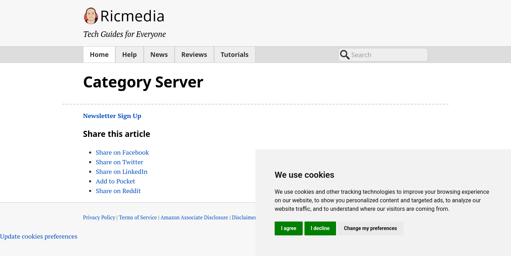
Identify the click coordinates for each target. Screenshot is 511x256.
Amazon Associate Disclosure (194, 217)
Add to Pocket (115, 181)
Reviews (194, 54)
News (159, 54)
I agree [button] (288, 228)
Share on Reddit (118, 190)
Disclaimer (244, 217)
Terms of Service (138, 217)
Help (129, 54)
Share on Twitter (119, 162)
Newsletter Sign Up (112, 115)
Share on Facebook (122, 152)
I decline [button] (320, 228)
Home (99, 54)
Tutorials (235, 54)
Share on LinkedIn (122, 171)
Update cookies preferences (38, 236)
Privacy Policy (99, 217)
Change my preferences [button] (370, 228)
